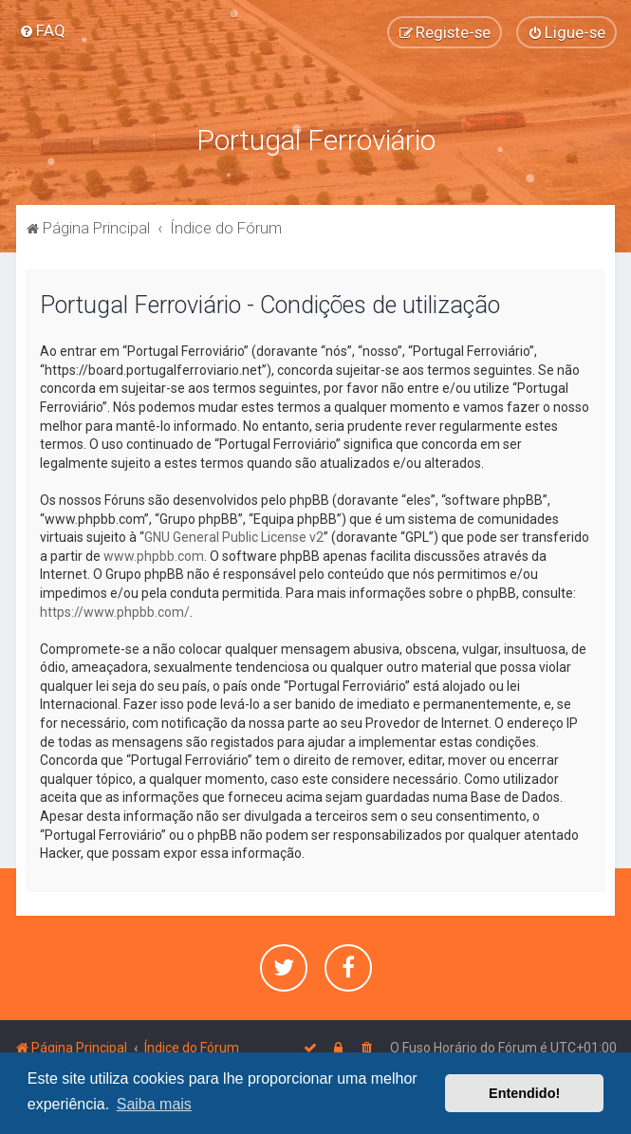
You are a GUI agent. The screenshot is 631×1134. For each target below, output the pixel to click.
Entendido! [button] (524, 1093)
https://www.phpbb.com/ (115, 612)
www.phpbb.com (153, 556)
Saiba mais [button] (154, 1104)
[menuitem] (42, 30)
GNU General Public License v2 (234, 537)
